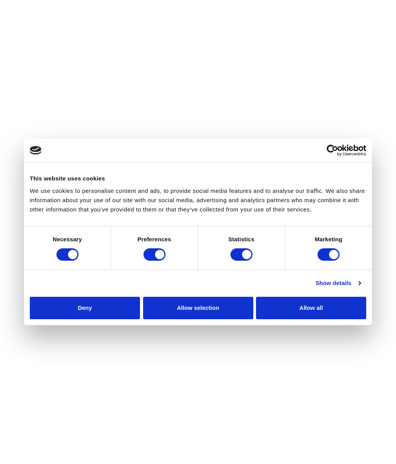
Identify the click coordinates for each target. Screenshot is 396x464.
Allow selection (198, 307)
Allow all (311, 307)
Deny (85, 307)
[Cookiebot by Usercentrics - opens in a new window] (332, 150)
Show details (334, 283)
